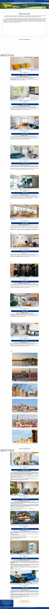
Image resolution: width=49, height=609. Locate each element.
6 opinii (37, 226)
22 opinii (34, 166)
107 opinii (31, 502)
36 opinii (30, 314)
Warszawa (36, 57)
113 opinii (34, 591)
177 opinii (32, 196)
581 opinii (31, 532)
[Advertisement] (24, 47)
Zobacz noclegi (25, 105)
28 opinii (32, 107)
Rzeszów (36, 541)
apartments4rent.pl (46, 0)
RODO (8, 604)
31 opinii (33, 561)
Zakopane (36, 482)
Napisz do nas (33, 607)
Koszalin (36, 570)
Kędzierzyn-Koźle (35, 452)
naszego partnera (27, 110)
